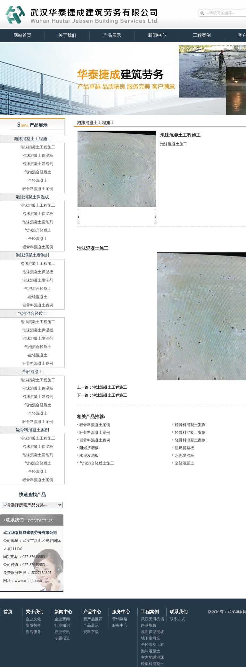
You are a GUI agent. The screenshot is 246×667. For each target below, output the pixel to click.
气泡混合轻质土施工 (96, 463)
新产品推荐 (92, 619)
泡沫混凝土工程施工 (32, 138)
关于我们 (67, 35)
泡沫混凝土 (150, 651)
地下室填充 (150, 638)
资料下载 (91, 632)
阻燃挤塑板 (89, 448)
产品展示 (112, 35)
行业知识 (62, 625)
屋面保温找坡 (152, 632)
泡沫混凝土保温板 (37, 155)
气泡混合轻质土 (37, 172)
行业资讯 (62, 632)
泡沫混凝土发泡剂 (37, 164)
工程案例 (202, 35)
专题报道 (62, 638)
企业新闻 (62, 619)
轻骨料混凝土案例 (37, 189)
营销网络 (119, 619)
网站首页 (22, 35)
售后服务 (33, 632)
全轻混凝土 (37, 180)
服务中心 (119, 625)
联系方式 (177, 619)
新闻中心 (157, 35)
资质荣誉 (33, 625)
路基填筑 (148, 625)
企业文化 (33, 619)
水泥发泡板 (89, 455)
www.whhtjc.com (28, 580)
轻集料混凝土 (152, 664)
